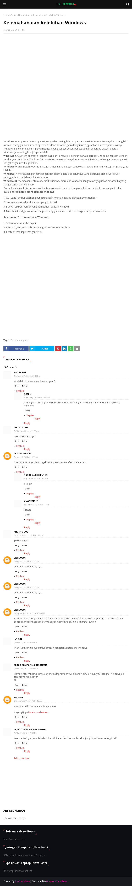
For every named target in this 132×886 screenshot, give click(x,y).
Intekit (18, 639)
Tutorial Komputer (20, 15)
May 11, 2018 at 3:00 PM (26, 733)
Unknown (20, 557)
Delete (24, 386)
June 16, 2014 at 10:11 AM (27, 457)
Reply (17, 386)
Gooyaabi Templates (56, 881)
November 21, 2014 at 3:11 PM (29, 535)
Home (6, 15)
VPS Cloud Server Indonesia (30, 729)
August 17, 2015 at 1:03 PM (28, 561)
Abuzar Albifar (22, 453)
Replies (20, 390)
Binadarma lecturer (38, 712)
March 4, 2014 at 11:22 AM (27, 431)
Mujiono (10, 30)
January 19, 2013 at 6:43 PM (38, 397)
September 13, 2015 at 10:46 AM (30, 613)
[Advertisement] (66, 61)
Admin (27, 393)
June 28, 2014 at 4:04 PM (37, 478)
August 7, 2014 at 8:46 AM (37, 504)
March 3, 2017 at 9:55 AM (27, 668)
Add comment (22, 758)
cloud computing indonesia (30, 665)
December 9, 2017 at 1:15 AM (29, 701)
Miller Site (20, 372)
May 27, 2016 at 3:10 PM (26, 642)
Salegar (18, 697)
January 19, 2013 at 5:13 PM (28, 376)
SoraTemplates (22, 881)
